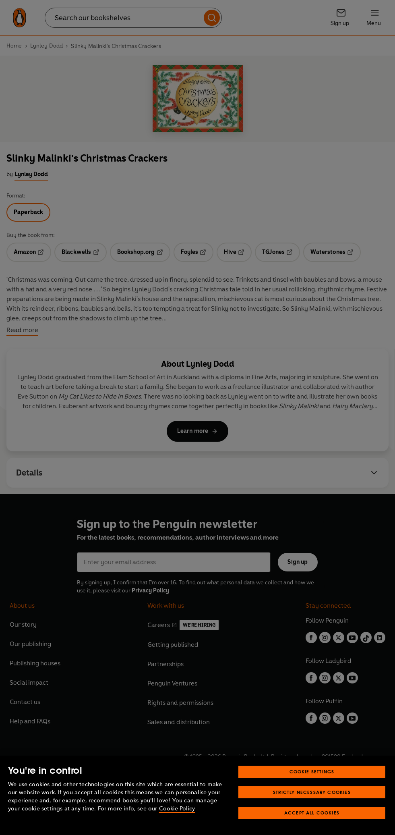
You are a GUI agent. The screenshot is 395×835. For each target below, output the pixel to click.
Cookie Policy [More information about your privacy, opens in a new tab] (177, 808)
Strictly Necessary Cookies (312, 792)
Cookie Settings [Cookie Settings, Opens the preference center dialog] (312, 772)
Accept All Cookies (311, 813)
